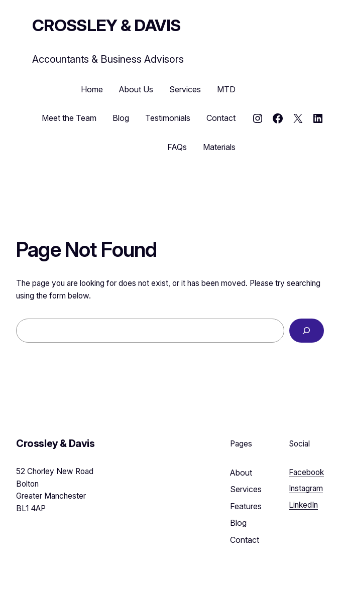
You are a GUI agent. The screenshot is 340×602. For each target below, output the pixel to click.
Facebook (306, 472)
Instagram (306, 488)
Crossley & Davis (106, 25)
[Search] (306, 331)
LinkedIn (303, 505)
